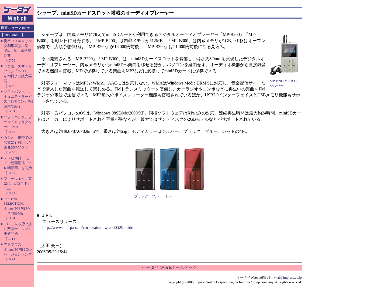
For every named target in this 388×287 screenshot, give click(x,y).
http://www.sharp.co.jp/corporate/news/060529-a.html (89, 227)
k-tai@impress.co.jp (287, 277)
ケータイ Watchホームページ (169, 267)
